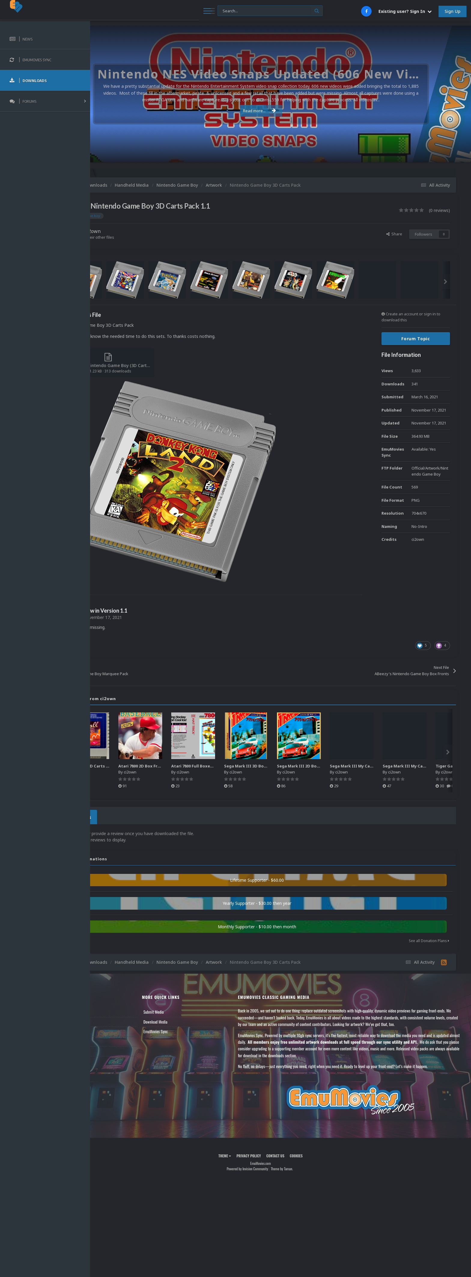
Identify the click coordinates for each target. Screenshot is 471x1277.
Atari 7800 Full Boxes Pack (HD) (244, 766)
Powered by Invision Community (267, 1166)
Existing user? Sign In (405, 11)
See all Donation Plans (429, 939)
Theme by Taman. (302, 1166)
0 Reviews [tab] (118, 816)
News (104, 1010)
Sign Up (452, 11)
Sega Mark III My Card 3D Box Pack (408, 766)
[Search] (163, 11)
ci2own (133, 231)
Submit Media (185, 1010)
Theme (245, 1153)
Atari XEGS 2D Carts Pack (132, 766)
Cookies (316, 1153)
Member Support (113, 1040)
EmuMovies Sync (187, 1030)
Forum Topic (415, 338)
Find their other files (136, 237)
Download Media (187, 1020)
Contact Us (109, 1049)
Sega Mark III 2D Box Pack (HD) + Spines (360, 766)
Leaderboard (110, 1030)
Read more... (279, 110)
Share (394, 234)
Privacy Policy (269, 1153)
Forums (106, 1020)
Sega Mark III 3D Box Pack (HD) (298, 766)
